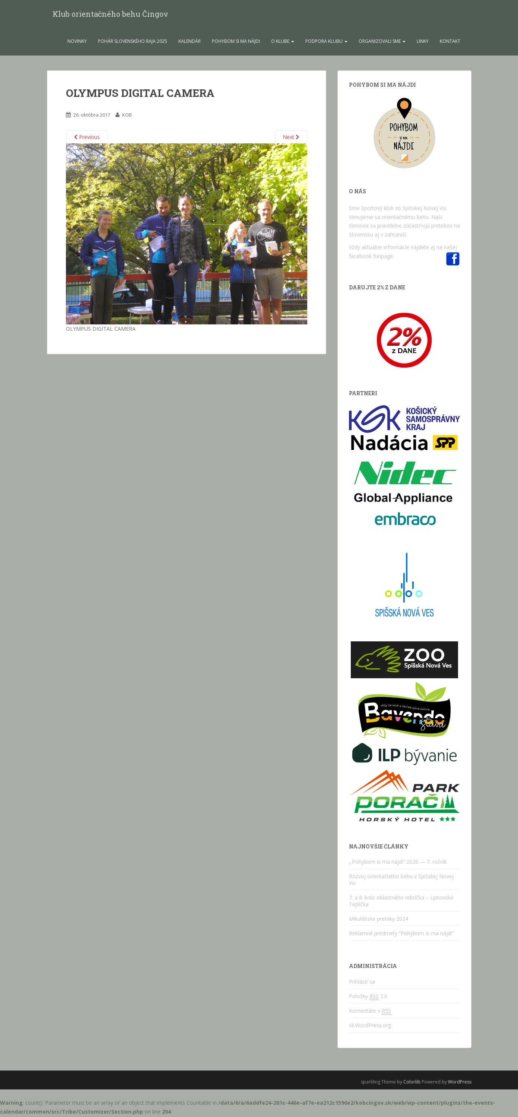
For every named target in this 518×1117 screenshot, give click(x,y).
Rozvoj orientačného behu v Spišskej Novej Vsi (401, 881)
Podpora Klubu (326, 42)
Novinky (77, 42)
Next (291, 138)
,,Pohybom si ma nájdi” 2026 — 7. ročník (398, 862)
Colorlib (411, 1083)
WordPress (459, 1083)
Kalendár (189, 42)
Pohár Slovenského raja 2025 (132, 42)
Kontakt (450, 42)
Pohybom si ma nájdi (236, 42)
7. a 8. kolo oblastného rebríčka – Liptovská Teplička (401, 902)
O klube (282, 42)
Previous (87, 138)
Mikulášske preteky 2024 (378, 919)
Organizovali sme (382, 42)
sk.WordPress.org (370, 1026)
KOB (127, 115)
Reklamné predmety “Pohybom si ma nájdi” (401, 934)
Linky (423, 42)
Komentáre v (370, 1012)
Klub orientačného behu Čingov (110, 14)
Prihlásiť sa (362, 982)
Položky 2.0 (368, 997)
